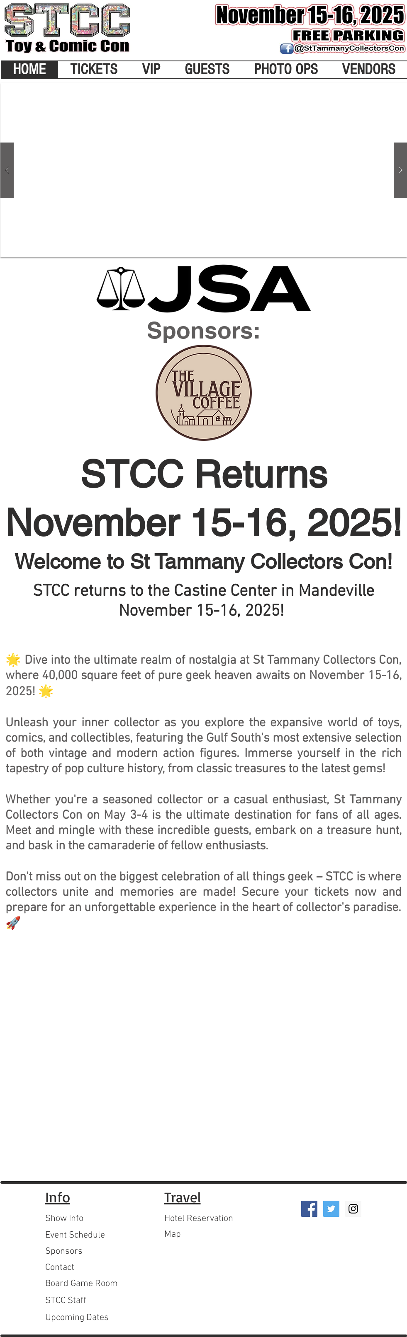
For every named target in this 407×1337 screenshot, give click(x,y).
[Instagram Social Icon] (353, 1209)
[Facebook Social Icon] (309, 1209)
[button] (203, 170)
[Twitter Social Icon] (331, 1209)
